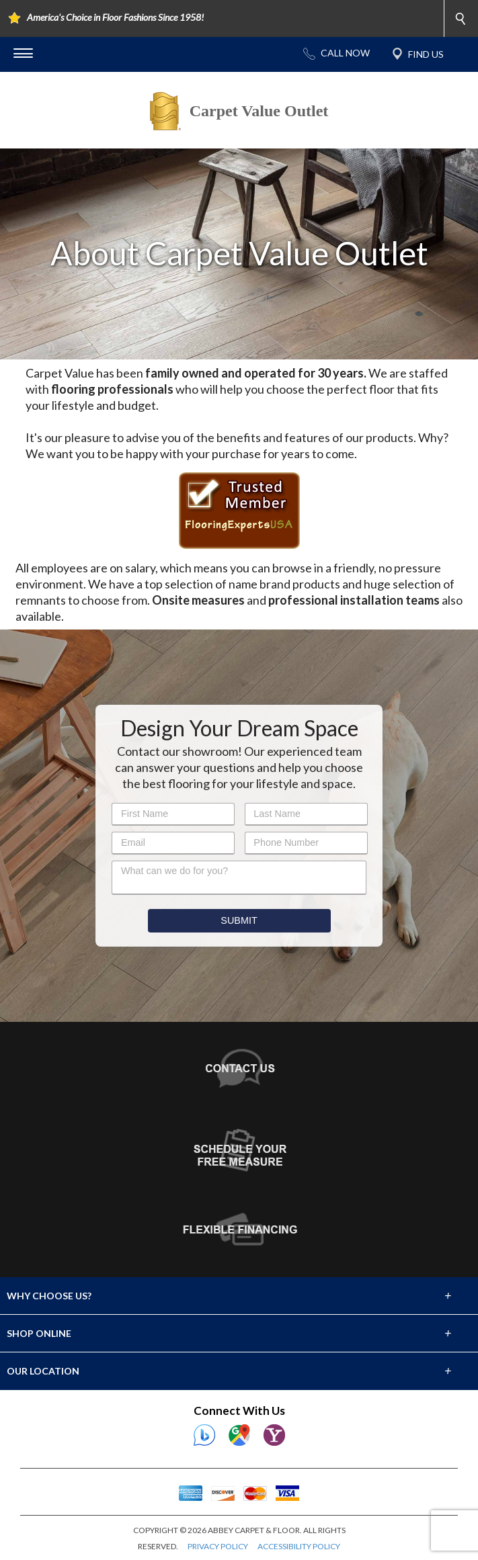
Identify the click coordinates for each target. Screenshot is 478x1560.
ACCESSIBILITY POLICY (298, 1546)
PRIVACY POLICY (218, 1546)
